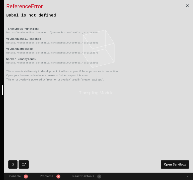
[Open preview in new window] (24, 164)
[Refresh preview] (13, 164)
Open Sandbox (175, 164)
